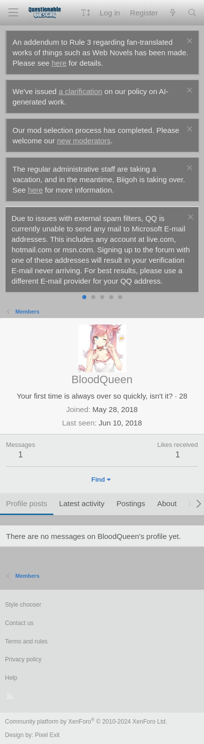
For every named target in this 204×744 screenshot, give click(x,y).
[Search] (192, 12)
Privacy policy (23, 659)
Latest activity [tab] (82, 503)
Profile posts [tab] (26, 503)
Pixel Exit (47, 735)
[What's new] (172, 12)
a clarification (81, 91)
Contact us (19, 623)
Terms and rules (26, 641)
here (58, 63)
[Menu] (13, 12)
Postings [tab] (130, 503)
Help (11, 677)
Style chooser (23, 604)
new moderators (84, 140)
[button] (85, 12)
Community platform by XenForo (86, 721)
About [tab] (167, 503)
